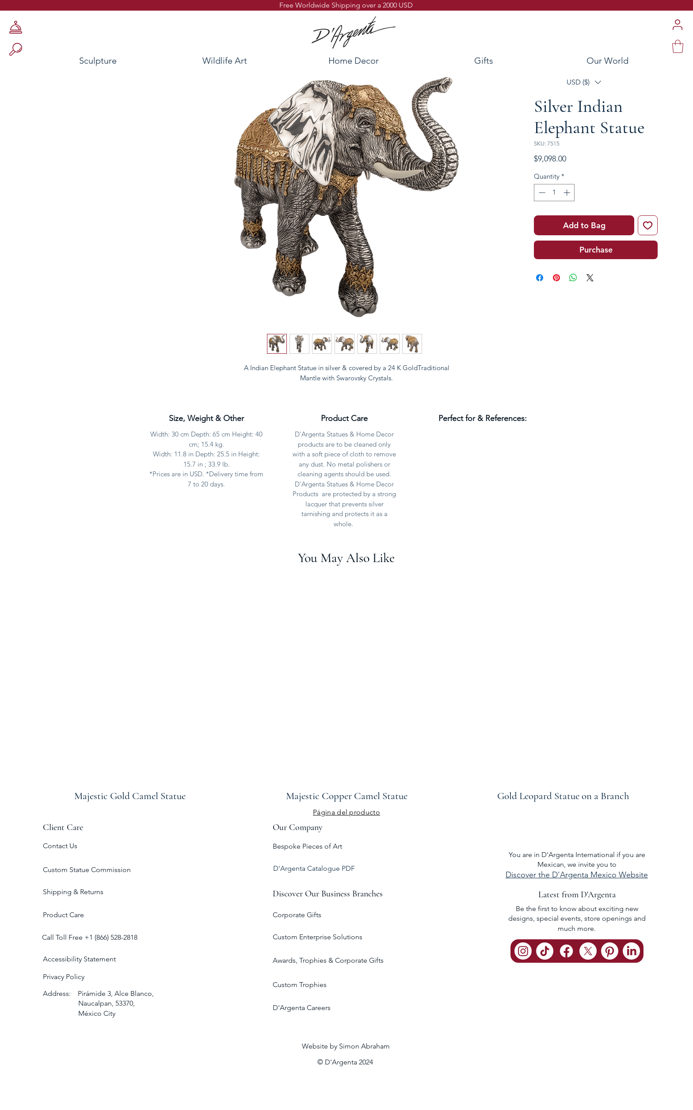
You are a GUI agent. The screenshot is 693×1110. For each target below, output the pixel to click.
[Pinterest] (609, 951)
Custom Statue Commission (87, 869)
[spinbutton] (554, 192)
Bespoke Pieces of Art (307, 846)
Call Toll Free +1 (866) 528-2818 (89, 937)
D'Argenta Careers (302, 1007)
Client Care (63, 827)
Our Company (298, 827)
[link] (677, 46)
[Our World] (629, 60)
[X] (588, 951)
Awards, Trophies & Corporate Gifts (328, 960)
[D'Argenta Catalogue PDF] (345, 869)
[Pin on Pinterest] (556, 277)
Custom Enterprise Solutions (317, 937)
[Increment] (568, 192)
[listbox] (584, 82)
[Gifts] (484, 60)
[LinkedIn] (631, 951)
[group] (346, 688)
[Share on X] (590, 277)
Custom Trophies (300, 984)
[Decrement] (541, 192)
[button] (584, 82)
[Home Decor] (353, 60)
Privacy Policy (63, 976)
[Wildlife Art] (225, 60)
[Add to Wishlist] (648, 225)
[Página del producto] (346, 812)
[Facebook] (566, 951)
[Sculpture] (72, 60)
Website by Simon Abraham (346, 1046)
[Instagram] (523, 951)
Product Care (63, 915)
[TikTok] (544, 951)
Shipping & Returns (73, 892)
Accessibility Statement (79, 959)
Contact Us (60, 846)
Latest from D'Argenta (577, 894)
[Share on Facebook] (539, 277)
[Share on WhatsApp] (573, 277)
